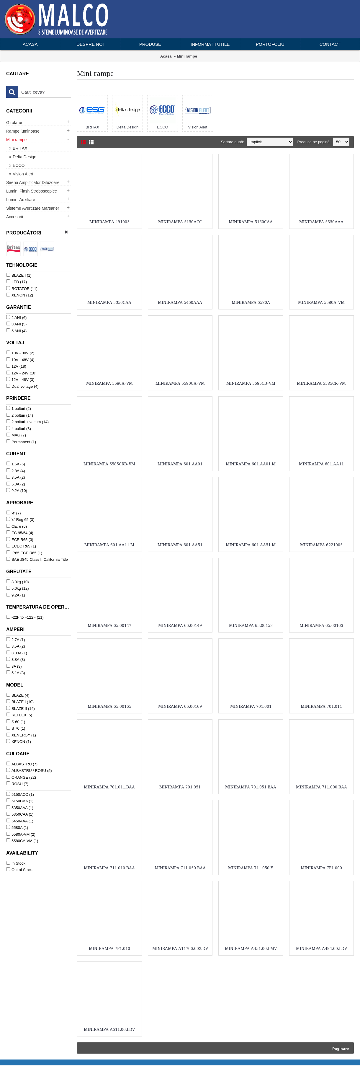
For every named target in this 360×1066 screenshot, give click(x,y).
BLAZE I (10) (20, 701)
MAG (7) (16, 435)
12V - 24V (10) (21, 373)
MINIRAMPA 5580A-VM (321, 302)
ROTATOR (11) (21, 288)
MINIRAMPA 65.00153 (251, 625)
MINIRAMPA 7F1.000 (321, 867)
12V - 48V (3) (20, 379)
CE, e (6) (16, 526)
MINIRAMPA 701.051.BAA (250, 787)
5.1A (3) (15, 672)
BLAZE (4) (18, 695)
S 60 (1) (15, 721)
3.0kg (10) (17, 581)
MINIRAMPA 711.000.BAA (321, 787)
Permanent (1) (21, 441)
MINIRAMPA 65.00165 (109, 706)
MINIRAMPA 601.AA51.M (251, 544)
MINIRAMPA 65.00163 (321, 625)
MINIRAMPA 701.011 (321, 706)
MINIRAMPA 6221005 (321, 544)
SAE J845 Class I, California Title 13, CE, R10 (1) (37, 562)
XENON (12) (19, 295)
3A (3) (14, 666)
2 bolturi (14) (19, 415)
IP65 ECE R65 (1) (24, 552)
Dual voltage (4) (22, 386)
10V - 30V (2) (20, 353)
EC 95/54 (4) (19, 532)
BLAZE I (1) (19, 275)
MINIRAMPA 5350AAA (321, 221)
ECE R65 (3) (19, 539)
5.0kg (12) (17, 588)
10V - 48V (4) (20, 359)
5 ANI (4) (16, 330)
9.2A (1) (15, 595)
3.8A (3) (15, 659)
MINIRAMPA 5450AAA (180, 302)
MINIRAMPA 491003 (109, 221)
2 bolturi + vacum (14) (27, 421)
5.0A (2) (15, 484)
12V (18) (16, 366)
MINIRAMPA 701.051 (180, 787)
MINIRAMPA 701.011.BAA (109, 787)
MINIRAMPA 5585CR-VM (321, 383)
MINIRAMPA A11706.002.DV (180, 948)
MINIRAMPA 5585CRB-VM (109, 464)
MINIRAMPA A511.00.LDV (109, 1029)
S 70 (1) (15, 728)
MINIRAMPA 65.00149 (180, 625)
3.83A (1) (16, 653)
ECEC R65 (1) (21, 546)
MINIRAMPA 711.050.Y (250, 867)
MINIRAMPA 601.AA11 (321, 464)
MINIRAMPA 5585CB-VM (250, 383)
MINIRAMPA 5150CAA (251, 221)
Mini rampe (187, 56)
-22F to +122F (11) (25, 617)
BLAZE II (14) (20, 708)
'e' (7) (13, 513)
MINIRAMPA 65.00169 (180, 706)
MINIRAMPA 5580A (251, 302)
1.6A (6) (15, 464)
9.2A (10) (16, 490)
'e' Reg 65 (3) (20, 519)
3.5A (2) (15, 477)
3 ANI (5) (16, 324)
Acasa (165, 56)
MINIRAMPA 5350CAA (109, 302)
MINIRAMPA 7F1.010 (109, 948)
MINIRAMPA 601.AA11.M (109, 544)
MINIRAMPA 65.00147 (109, 625)
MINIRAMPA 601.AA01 (180, 464)
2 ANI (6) (16, 317)
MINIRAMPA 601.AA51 (180, 544)
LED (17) (16, 281)
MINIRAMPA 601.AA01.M (251, 464)
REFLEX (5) (19, 715)
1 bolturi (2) (18, 408)
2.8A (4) (15, 470)
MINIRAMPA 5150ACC (180, 221)
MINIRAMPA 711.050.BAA (180, 867)
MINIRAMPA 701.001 (250, 706)
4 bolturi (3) (18, 428)
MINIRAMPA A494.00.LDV (321, 948)
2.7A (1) (15, 639)
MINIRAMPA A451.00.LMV (251, 948)
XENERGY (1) (21, 735)
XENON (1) (18, 741)
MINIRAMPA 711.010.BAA (109, 867)
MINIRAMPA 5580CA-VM (180, 383)
